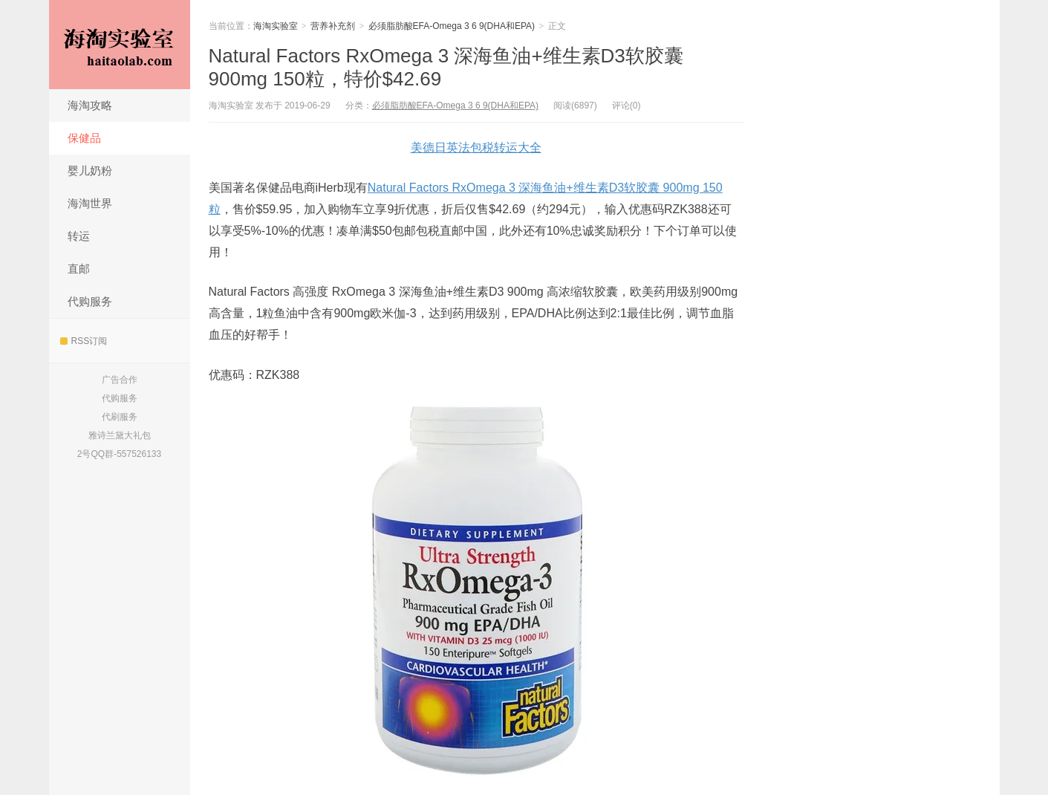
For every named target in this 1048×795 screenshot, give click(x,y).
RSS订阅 (84, 341)
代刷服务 (119, 417)
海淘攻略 (90, 105)
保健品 (84, 138)
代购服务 (90, 301)
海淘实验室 (119, 44)
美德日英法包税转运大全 (476, 147)
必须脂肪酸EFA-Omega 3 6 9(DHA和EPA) (452, 26)
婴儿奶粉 (90, 170)
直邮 (79, 268)
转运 (79, 236)
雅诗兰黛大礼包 (119, 435)
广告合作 (119, 379)
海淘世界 (90, 203)
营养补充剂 (332, 26)
